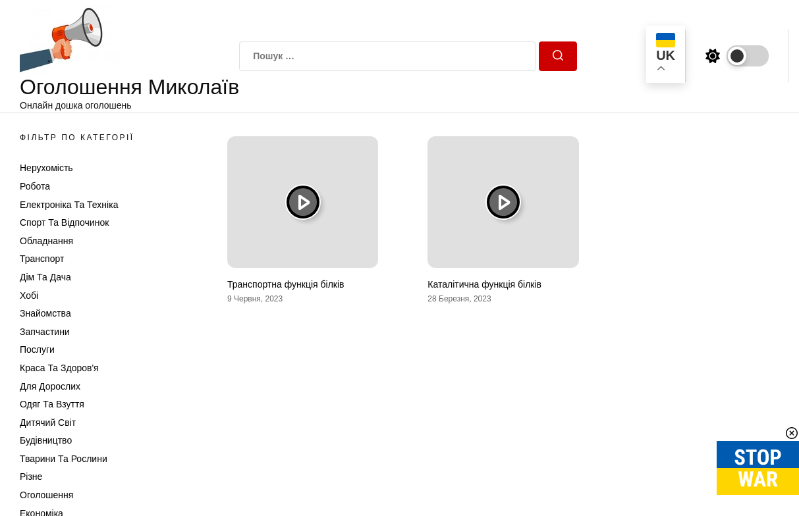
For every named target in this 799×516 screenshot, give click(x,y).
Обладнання (46, 241)
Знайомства (45, 313)
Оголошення (46, 495)
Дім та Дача (45, 277)
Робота (35, 186)
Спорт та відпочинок (64, 222)
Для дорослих (50, 386)
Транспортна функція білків (285, 284)
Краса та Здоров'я (59, 368)
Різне (31, 476)
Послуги (37, 349)
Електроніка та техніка (69, 204)
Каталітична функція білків (484, 284)
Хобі (29, 295)
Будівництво (46, 440)
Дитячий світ (48, 422)
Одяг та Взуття (52, 404)
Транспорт (42, 258)
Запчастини (45, 331)
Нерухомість (46, 168)
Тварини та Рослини (63, 458)
